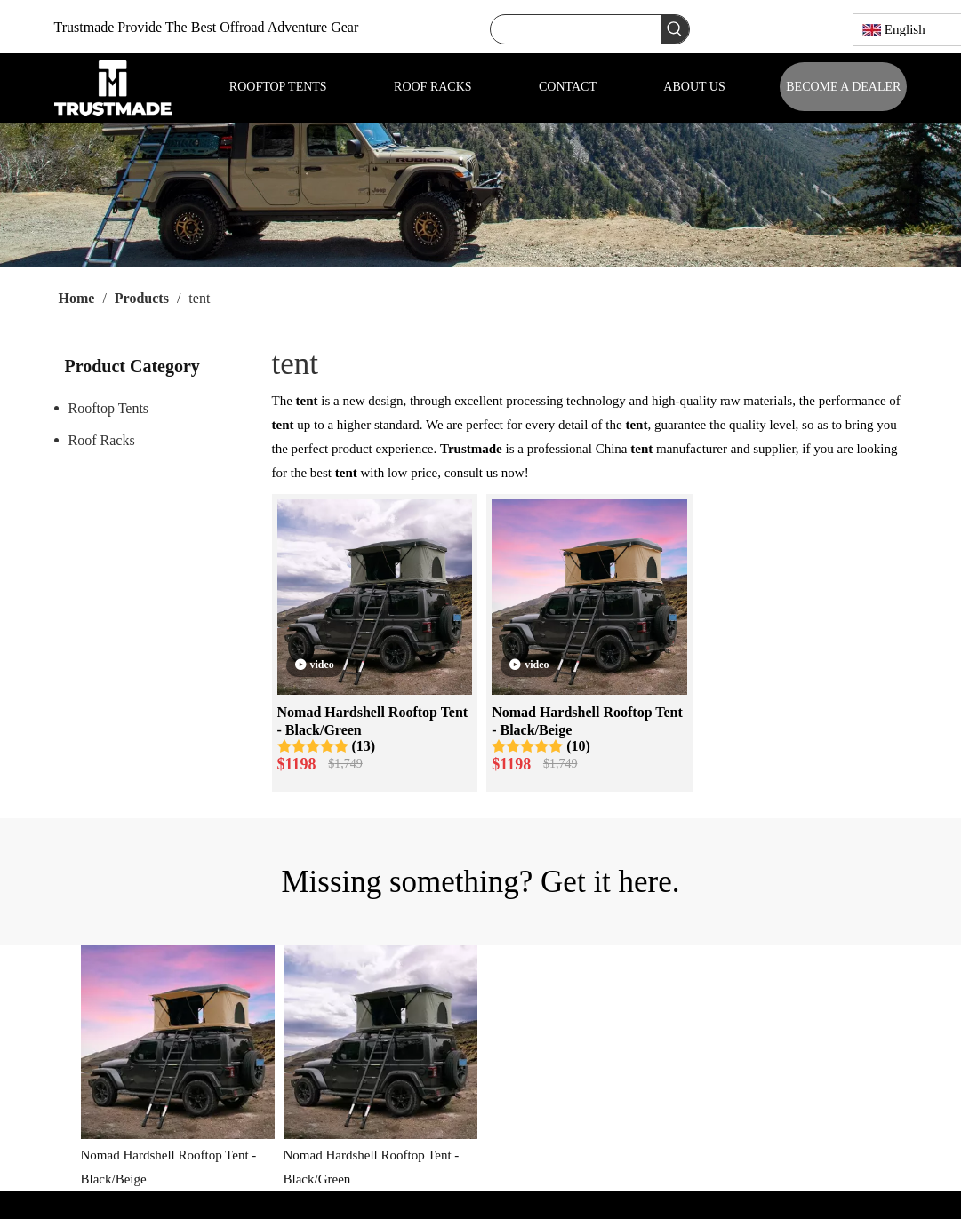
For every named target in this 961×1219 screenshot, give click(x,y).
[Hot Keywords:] (675, 29)
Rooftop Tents (108, 408)
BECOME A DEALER (843, 86)
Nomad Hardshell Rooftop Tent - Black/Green (372, 721)
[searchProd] (576, 29)
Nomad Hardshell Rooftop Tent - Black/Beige (587, 721)
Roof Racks (101, 440)
